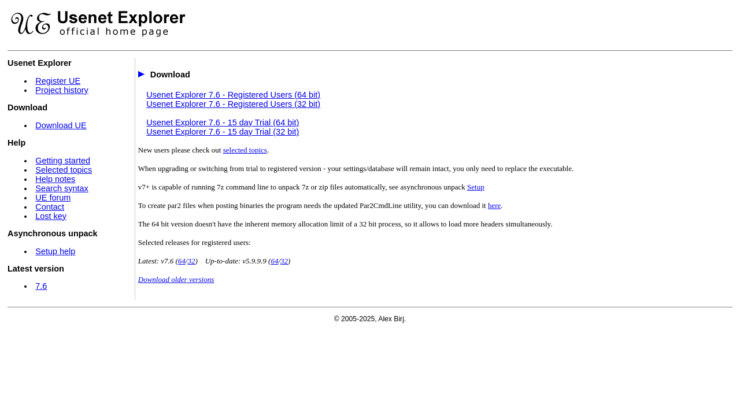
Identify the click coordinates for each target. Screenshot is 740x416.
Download (170, 74)
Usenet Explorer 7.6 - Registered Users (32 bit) (233, 104)
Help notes (55, 179)
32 (191, 261)
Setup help (55, 251)
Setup (475, 187)
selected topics (245, 150)
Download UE (60, 125)
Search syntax (61, 188)
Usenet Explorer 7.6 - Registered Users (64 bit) (233, 94)
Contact (49, 206)
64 (182, 261)
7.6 (41, 286)
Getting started (62, 160)
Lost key (50, 216)
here (494, 205)
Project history (61, 90)
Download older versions (176, 279)
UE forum (53, 197)
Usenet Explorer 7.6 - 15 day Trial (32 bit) (222, 131)
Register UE (57, 81)
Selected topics (63, 169)
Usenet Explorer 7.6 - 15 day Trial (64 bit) (222, 122)
